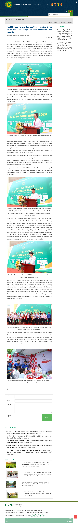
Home (8, 19)
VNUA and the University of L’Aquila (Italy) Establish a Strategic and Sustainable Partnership (29, 437)
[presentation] (28, 417)
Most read (61, 27)
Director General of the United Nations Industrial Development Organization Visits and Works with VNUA (29, 442)
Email (65, 11)
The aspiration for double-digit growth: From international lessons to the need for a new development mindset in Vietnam (29, 432)
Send (46, 417)
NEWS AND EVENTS (20, 19)
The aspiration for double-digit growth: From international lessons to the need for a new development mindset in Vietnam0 (64, 46)
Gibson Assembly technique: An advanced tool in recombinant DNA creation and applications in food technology (29, 446)
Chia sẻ (50, 37)
